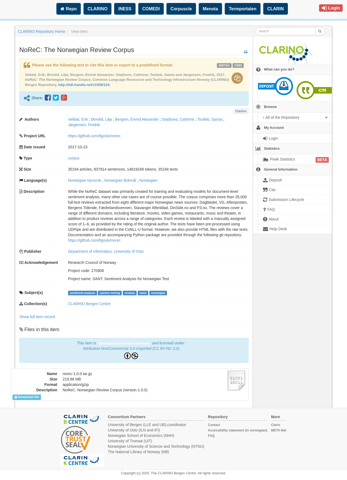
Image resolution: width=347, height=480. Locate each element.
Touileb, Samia (209, 119)
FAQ (211, 436)
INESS (124, 8)
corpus (73, 158)
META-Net (278, 430)
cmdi (238, 65)
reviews (129, 293)
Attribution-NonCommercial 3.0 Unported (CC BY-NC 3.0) (131, 348)
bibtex (224, 65)
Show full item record (37, 317)
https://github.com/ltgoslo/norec (94, 136)
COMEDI (151, 8)
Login (331, 8)
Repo (68, 8)
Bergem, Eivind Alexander (137, 119)
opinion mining (110, 293)
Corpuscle (181, 8)
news (142, 293)
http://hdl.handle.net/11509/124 (84, 85)
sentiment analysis (82, 293)
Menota (210, 8)
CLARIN (275, 8)
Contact (214, 425)
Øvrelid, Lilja (101, 119)
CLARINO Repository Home (41, 31)
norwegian (158, 293)
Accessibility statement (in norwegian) (237, 430)
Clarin (275, 425)
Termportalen (242, 8)
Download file (26, 397)
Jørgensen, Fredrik (84, 125)
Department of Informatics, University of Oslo (106, 251)
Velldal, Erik (78, 119)
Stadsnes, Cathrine (178, 119)
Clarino (240, 111)
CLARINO (97, 8)
